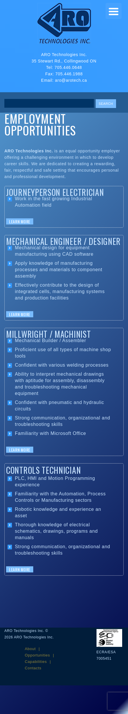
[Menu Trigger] (114, 11)
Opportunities (37, 655)
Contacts (33, 668)
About (30, 649)
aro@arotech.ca (71, 80)
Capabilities (36, 661)
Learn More (19, 221)
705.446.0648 (68, 67)
